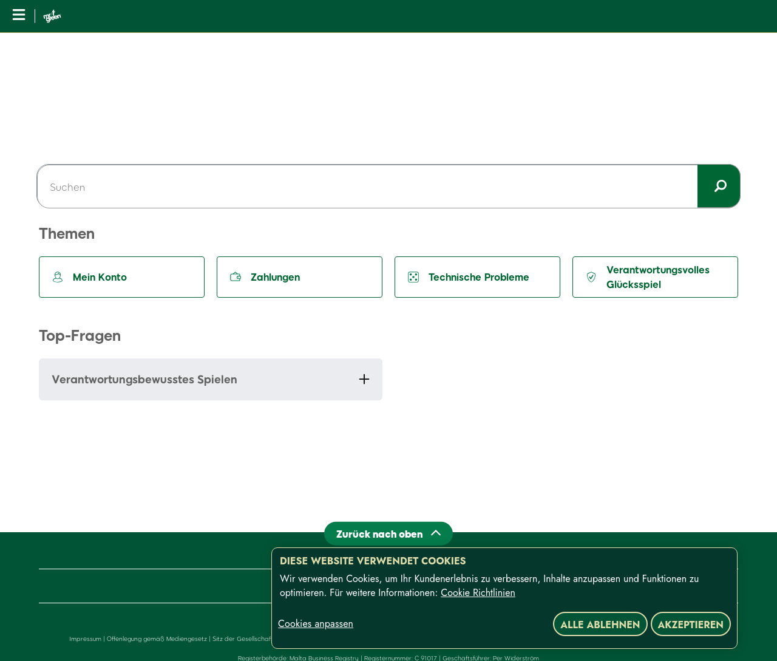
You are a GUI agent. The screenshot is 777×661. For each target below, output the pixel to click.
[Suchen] (388, 186)
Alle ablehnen (600, 625)
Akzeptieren (691, 625)
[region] (504, 598)
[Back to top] (388, 533)
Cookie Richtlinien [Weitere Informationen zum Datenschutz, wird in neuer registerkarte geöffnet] (478, 593)
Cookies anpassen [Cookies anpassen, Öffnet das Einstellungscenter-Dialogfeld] (315, 624)
